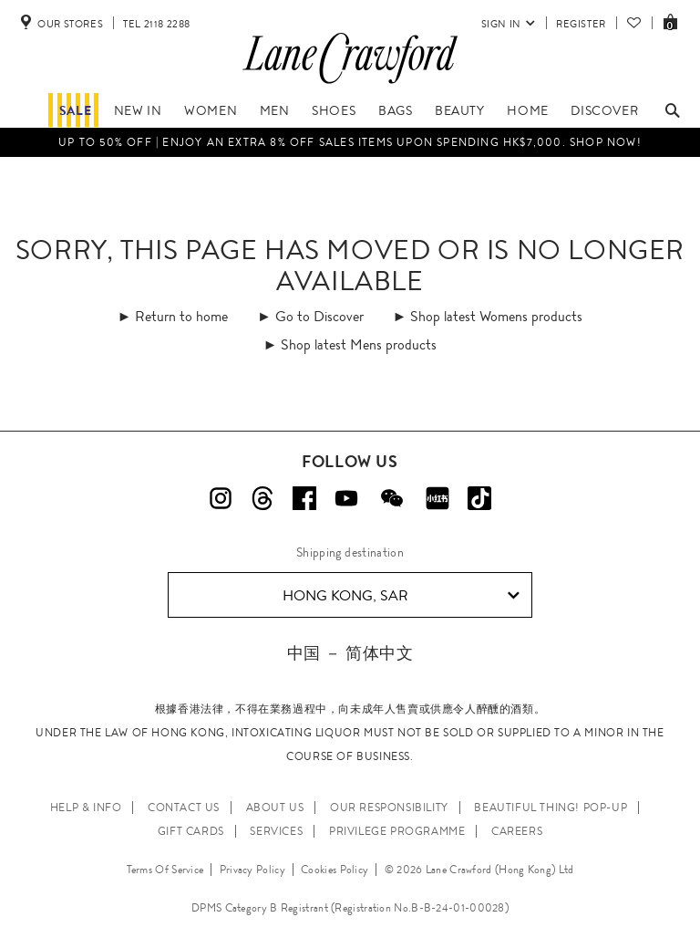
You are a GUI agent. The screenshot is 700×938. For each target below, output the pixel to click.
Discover (604, 110)
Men (275, 110)
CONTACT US (184, 807)
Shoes (333, 110)
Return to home (181, 316)
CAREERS (516, 831)
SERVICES (276, 831)
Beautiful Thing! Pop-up (550, 807)
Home (527, 110)
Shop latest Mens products (359, 344)
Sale (75, 110)
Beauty (460, 110)
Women (210, 110)
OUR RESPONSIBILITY (389, 807)
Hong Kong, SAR (401, 596)
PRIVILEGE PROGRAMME (397, 831)
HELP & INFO (86, 807)
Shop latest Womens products (496, 316)
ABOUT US (275, 807)
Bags (395, 110)
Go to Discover (319, 316)
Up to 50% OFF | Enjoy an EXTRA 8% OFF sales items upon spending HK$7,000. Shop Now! (350, 142)
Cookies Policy (334, 869)
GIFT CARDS (191, 831)
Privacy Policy (252, 869)
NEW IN (138, 110)
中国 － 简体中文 (350, 652)
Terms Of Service (165, 869)
